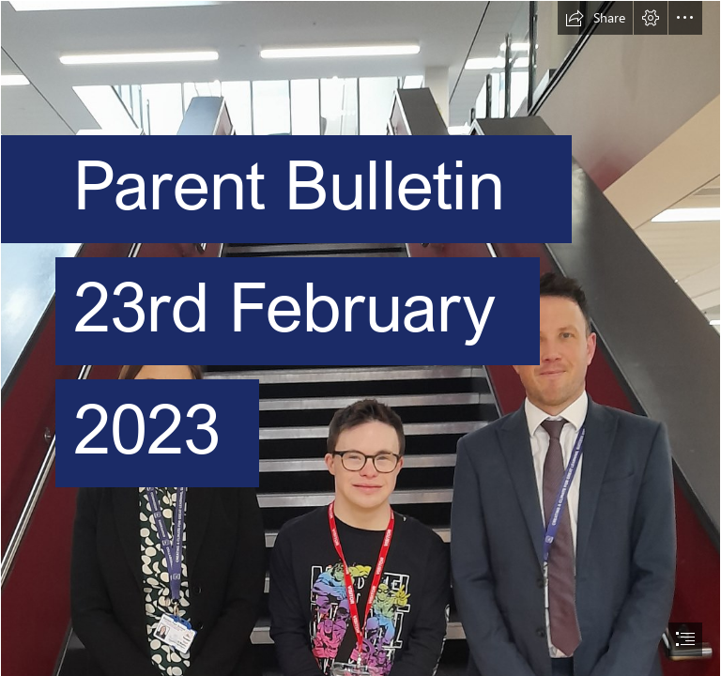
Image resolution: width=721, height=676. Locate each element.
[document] (360, 338)
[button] (595, 18)
